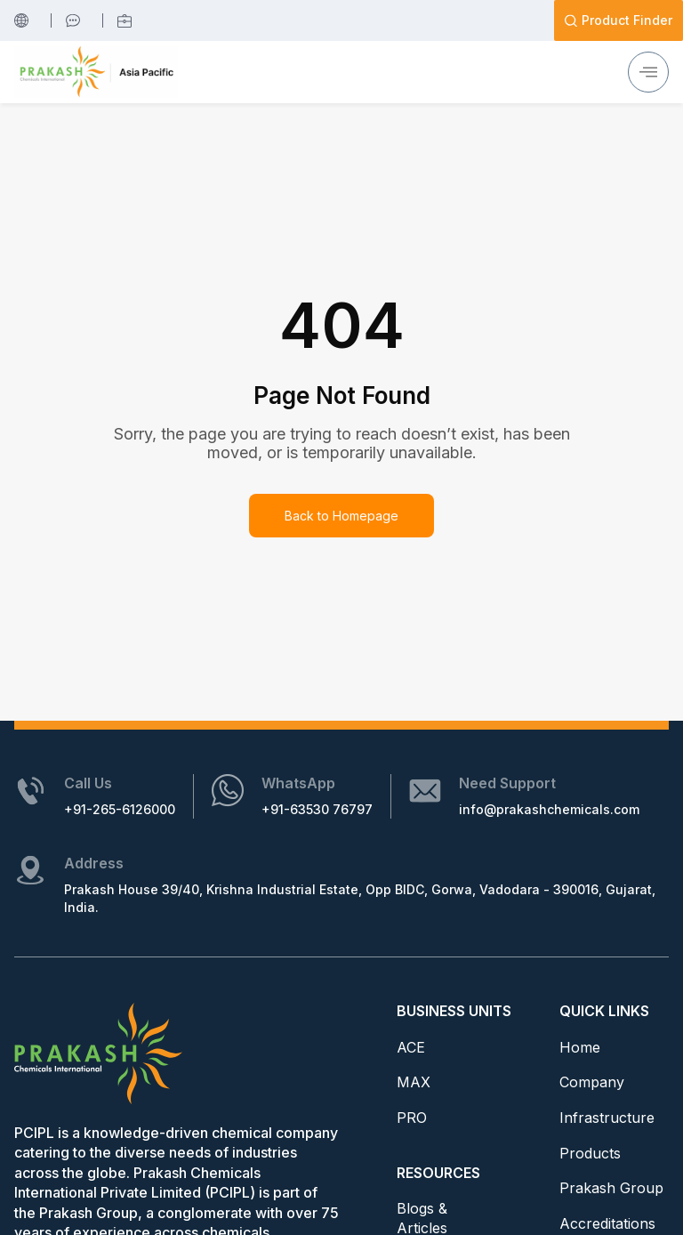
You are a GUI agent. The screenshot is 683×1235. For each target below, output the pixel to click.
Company (591, 1082)
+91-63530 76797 (317, 809)
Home (579, 1047)
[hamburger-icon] (648, 72)
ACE (411, 1047)
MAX (413, 1082)
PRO (412, 1117)
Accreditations (607, 1223)
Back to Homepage (341, 515)
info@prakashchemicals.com (549, 809)
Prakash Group (611, 1188)
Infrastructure (607, 1117)
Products (590, 1153)
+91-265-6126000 (119, 809)
